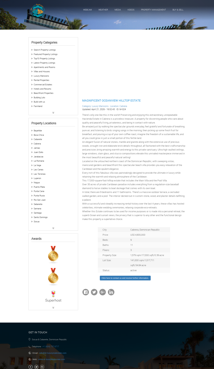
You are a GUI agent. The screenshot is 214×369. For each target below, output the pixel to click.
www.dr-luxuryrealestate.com (51, 359)
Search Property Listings (45, 49)
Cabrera (37, 143)
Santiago (38, 212)
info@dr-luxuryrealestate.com (52, 353)
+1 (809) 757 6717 (51, 346)
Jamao (37, 147)
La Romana (39, 160)
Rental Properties (41, 80)
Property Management (153, 9)
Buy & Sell (178, 9)
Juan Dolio (38, 152)
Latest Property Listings (44, 62)
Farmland (38, 106)
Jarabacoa (38, 156)
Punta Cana (39, 191)
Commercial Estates (43, 84)
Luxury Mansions (41, 75)
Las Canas (38, 169)
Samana (37, 208)
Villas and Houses (42, 71)
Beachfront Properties (43, 93)
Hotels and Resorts (42, 88)
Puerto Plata (39, 186)
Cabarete (38, 139)
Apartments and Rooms (44, 67)
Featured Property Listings (46, 54)
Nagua (37, 182)
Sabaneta (38, 204)
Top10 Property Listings (44, 58)
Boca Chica (39, 135)
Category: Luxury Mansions (95, 106)
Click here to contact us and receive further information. (125, 278)
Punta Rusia (39, 195)
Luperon (37, 178)
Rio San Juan (40, 199)
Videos (130, 9)
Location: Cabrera (118, 106)
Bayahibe (38, 130)
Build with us (39, 101)
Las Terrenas (40, 174)
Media (118, 9)
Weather (103, 9)
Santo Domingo (41, 217)
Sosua (36, 221)
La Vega (37, 165)
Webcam (87, 9)
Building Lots (39, 97)
